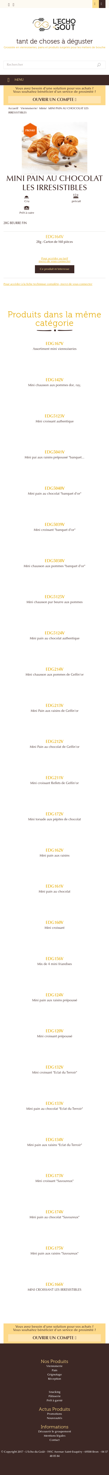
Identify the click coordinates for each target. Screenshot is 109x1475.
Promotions (54, 1414)
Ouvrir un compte (55, 99)
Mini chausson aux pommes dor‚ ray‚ (54, 385)
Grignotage (54, 1374)
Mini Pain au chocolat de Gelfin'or (54, 747)
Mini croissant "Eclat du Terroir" (54, 1072)
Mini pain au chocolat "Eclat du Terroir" (54, 1109)
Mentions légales (54, 1436)
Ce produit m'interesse (54, 269)
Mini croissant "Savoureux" (54, 1181)
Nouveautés (54, 1418)
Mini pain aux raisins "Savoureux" (54, 1253)
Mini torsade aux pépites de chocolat (54, 819)
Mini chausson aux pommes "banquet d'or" (54, 566)
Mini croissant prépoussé (54, 1036)
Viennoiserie (29, 108)
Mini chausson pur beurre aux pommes (54, 602)
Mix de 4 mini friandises (54, 964)
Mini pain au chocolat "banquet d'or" (54, 494)
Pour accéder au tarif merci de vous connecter (55, 260)
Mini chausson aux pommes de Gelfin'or (55, 675)
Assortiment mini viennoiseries (54, 349)
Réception (54, 1379)
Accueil (13, 108)
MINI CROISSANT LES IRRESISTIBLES (54, 1290)
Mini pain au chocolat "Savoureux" (54, 1217)
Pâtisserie (55, 1396)
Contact (54, 1440)
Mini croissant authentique (55, 421)
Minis (42, 108)
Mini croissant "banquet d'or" (54, 530)
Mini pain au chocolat (54, 892)
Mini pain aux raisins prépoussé (54, 1000)
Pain (54, 1370)
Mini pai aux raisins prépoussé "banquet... (54, 457)
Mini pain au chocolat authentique (54, 638)
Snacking (54, 1392)
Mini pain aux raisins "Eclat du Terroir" (54, 1145)
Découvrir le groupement (54, 1431)
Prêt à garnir (55, 1400)
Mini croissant (54, 928)
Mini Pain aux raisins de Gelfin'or (55, 711)
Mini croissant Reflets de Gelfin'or (54, 783)
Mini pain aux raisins (54, 856)
